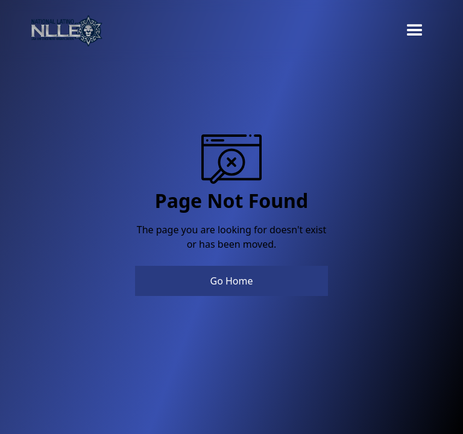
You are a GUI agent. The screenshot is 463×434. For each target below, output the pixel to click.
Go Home (231, 281)
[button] (414, 30)
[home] (66, 30)
